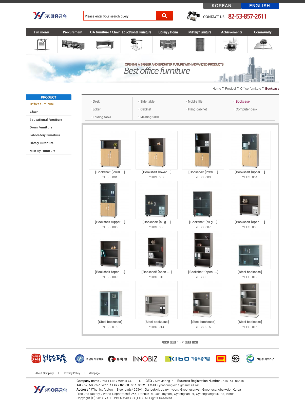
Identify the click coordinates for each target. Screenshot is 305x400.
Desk (95, 101)
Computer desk (245, 109)
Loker (95, 109)
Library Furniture (41, 143)
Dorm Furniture (41, 127)
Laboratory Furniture (45, 135)
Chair (33, 111)
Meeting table (148, 117)
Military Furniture (42, 151)
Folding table (101, 117)
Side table (146, 101)
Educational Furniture (46, 119)
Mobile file (194, 101)
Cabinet (144, 109)
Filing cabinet (196, 109)
